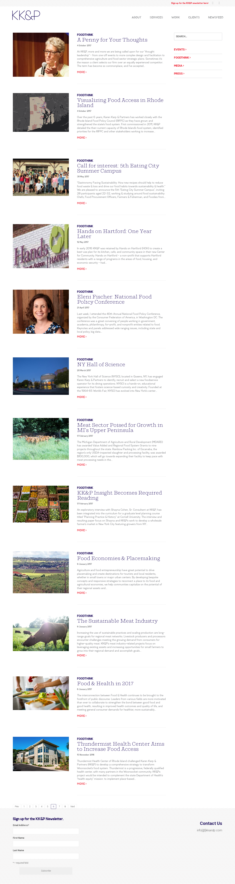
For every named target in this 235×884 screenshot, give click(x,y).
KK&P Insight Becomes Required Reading (119, 495)
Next (72, 806)
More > (81, 72)
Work (175, 17)
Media (178, 65)
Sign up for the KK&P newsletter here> (190, 3)
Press (178, 73)
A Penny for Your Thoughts (112, 39)
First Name (18, 838)
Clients (194, 17)
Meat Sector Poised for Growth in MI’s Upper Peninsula (120, 428)
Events (179, 49)
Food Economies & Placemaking (118, 558)
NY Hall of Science (101, 364)
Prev (17, 806)
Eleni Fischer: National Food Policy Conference (114, 299)
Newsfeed (215, 17)
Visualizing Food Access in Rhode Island (120, 103)
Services (156, 17)
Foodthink (85, 35)
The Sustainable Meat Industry (117, 621)
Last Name (18, 850)
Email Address (21, 825)
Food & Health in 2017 (105, 683)
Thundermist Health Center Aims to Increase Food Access (120, 746)
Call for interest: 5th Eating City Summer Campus (118, 168)
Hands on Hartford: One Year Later (114, 234)
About (136, 17)
